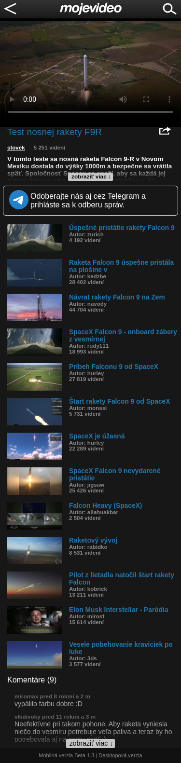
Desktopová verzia (120, 755)
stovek (16, 147)
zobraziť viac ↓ (91, 176)
